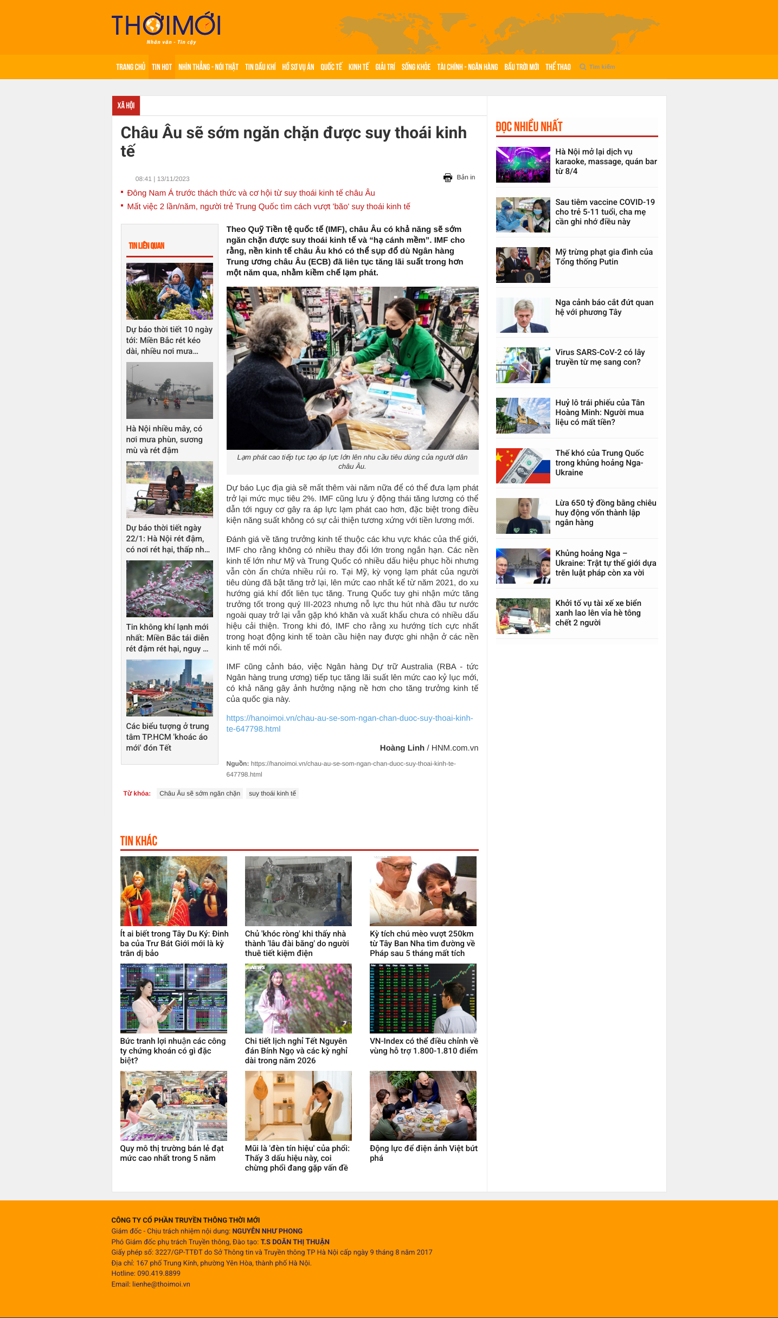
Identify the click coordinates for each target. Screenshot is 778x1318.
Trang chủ (131, 67)
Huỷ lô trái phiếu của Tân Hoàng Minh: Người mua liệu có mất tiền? (600, 412)
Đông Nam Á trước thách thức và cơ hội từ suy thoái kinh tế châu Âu (251, 193)
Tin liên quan (146, 246)
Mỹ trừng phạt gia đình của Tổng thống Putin (604, 257)
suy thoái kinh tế (272, 793)
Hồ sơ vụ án (298, 67)
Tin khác (139, 840)
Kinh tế (359, 67)
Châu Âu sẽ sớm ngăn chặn (199, 793)
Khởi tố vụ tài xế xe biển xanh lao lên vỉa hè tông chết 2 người (599, 613)
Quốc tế (331, 67)
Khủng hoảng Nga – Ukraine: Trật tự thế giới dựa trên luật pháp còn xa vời (606, 563)
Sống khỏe (416, 67)
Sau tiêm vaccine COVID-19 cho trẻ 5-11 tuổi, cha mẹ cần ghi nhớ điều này (605, 212)
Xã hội (126, 105)
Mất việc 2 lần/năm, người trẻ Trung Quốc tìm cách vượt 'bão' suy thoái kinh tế (269, 206)
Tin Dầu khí (260, 67)
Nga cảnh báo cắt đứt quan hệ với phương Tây (605, 307)
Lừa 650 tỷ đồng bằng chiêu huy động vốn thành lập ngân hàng (606, 512)
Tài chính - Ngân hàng (467, 67)
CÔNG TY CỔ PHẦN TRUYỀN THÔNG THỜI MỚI (186, 1221)
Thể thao (557, 67)
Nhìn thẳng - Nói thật (208, 67)
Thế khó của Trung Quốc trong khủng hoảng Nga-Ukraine (600, 462)
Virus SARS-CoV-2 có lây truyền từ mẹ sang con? (600, 357)
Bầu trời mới (521, 67)
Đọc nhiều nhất (529, 126)
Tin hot (162, 67)
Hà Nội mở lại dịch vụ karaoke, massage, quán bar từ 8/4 (606, 161)
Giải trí (385, 67)
